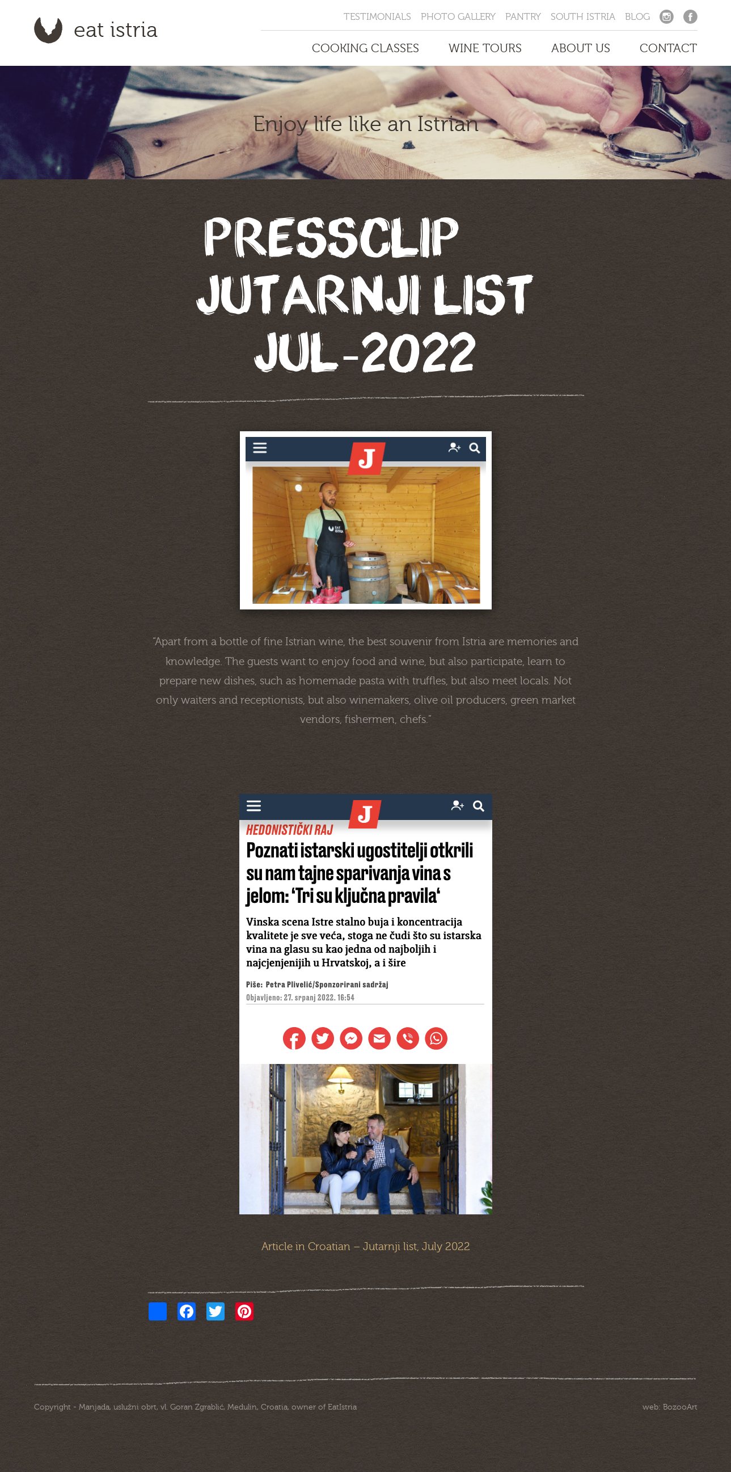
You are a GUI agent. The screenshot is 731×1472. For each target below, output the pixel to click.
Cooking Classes (365, 48)
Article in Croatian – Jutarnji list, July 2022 (365, 1246)
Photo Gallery (458, 16)
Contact (668, 48)
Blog (637, 16)
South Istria (583, 16)
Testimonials (377, 16)
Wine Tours (485, 48)
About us (580, 48)
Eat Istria (116, 30)
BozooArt (680, 1407)
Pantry (523, 16)
